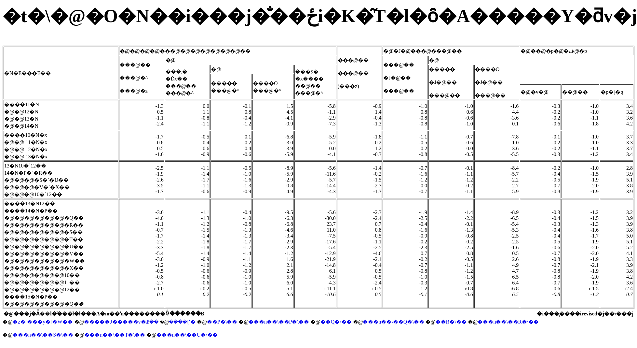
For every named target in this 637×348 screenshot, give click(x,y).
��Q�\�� (336, 322)
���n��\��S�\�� (43, 335)
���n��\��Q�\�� (393, 322)
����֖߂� (182, 322)
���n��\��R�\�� (508, 322)
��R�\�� (451, 322)
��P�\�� (222, 322)
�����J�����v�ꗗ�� (121, 322)
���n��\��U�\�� (187, 335)
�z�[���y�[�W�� (43, 322)
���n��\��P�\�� (279, 322)
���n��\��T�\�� (114, 335)
